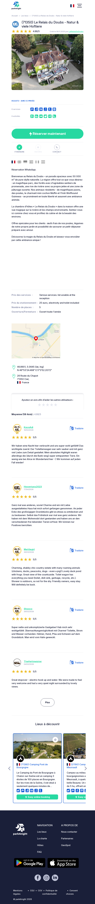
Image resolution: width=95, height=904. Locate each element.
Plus (47, 702)
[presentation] (15, 62)
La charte (42, 838)
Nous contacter (69, 831)
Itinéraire (19, 148)
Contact (57, 148)
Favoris (38, 148)
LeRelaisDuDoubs (76, 31)
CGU (32, 890)
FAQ (39, 851)
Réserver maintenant (47, 134)
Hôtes (40, 845)
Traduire (76, 428)
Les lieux (24, 16)
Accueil (15, 16)
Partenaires (67, 838)
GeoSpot (65, 845)
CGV (40, 890)
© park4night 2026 (22, 899)
